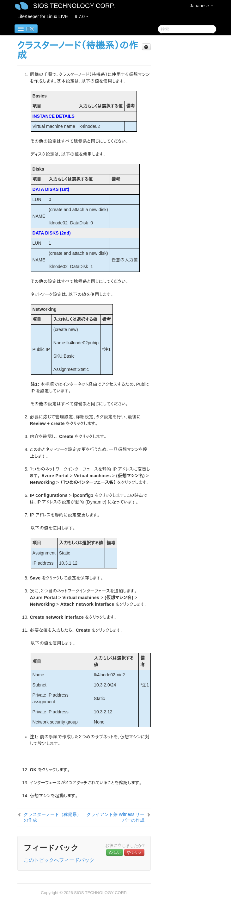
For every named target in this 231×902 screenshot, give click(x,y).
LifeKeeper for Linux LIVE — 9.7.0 (53, 16)
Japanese (202, 5)
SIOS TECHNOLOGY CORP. (74, 5)
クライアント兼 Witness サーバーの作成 (116, 817)
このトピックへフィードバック (59, 860)
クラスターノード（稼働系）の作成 (52, 817)
